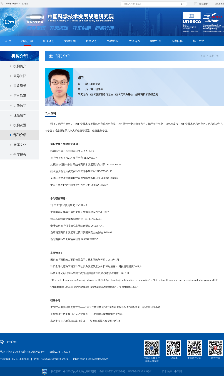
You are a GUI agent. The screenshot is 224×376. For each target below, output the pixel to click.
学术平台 (155, 41)
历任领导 (19, 105)
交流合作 (134, 41)
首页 (202, 56)
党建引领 (70, 41)
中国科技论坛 (194, 358)
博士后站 (198, 41)
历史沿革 (19, 95)
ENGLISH (219, 4)
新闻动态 (48, 41)
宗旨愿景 (19, 86)
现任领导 (19, 115)
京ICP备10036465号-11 (140, 371)
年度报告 (19, 154)
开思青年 (173, 358)
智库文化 (19, 145)
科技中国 (215, 358)
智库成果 (113, 41)
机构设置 (19, 125)
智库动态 (91, 41)
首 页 (8, 41)
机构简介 (19, 66)
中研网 (178, 371)
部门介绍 (19, 135)
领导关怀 (19, 76)
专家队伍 (177, 41)
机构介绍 (27, 41)
